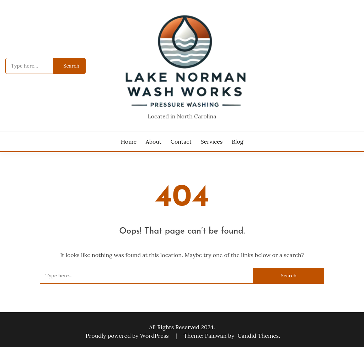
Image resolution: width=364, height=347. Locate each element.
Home (128, 141)
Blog (237, 141)
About (153, 141)
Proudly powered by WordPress (128, 335)
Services (212, 141)
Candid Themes (258, 335)
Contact (181, 141)
